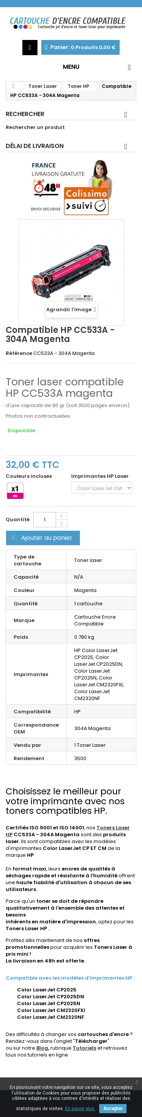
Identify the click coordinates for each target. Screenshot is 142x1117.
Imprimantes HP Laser (101, 476)
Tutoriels (84, 1048)
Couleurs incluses (29, 476)
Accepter (112, 1108)
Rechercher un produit (35, 127)
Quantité (18, 519)
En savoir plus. (80, 1108)
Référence (19, 353)
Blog (42, 1048)
